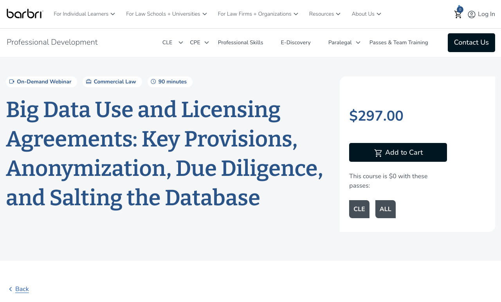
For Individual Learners (81, 14)
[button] (458, 14)
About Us (363, 14)
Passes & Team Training (398, 42)
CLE (167, 42)
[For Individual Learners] (112, 14)
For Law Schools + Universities (163, 14)
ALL (385, 209)
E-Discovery (296, 42)
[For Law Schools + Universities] (204, 14)
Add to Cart (398, 153)
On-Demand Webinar (39, 81)
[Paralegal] (358, 42)
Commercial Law (110, 81)
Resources (321, 14)
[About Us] (379, 14)
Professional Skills (240, 42)
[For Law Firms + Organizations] (296, 14)
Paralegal (340, 42)
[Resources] (338, 14)
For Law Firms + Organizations (255, 14)
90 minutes (168, 81)
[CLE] (181, 42)
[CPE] (206, 42)
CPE (195, 42)
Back (17, 289)
